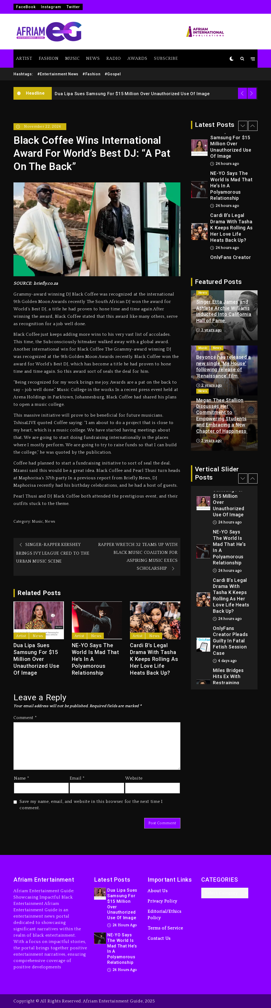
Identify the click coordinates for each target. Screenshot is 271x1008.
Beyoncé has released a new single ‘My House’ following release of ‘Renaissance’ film (223, 366)
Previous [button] (242, 93)
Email (77, 778)
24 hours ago (224, 164)
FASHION (49, 58)
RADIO (113, 58)
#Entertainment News (57, 74)
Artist (21, 636)
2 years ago (209, 385)
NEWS (93, 58)
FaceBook (26, 7)
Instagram (51, 7)
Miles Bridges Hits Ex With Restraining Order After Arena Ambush (229, 683)
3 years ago (209, 330)
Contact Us (159, 938)
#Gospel (113, 74)
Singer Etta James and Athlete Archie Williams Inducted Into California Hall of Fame (223, 311)
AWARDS (137, 58)
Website (134, 778)
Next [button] (251, 93)
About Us (158, 891)
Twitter (73, 7)
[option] (155, 93)
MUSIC (72, 58)
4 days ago (225, 661)
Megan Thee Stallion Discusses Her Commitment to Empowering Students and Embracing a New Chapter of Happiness (222, 415)
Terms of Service (165, 928)
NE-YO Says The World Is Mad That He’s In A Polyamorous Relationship (95, 659)
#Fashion (91, 74)
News (50, 521)
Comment (25, 717)
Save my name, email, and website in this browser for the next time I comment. (91, 804)
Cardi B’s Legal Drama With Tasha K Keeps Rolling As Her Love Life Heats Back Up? (154, 659)
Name (21, 778)
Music (37, 521)
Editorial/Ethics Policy (164, 914)
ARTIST (24, 58)
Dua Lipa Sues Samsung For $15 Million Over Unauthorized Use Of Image (132, 93)
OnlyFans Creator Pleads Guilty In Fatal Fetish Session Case (230, 640)
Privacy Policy (162, 901)
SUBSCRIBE (166, 58)
